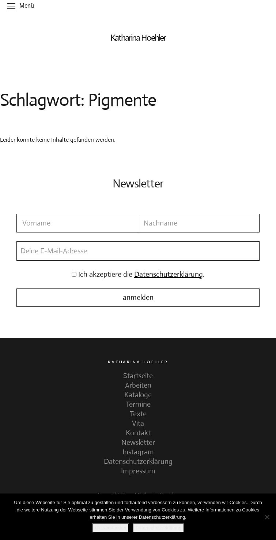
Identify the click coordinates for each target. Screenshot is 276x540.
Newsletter (138, 442)
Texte (138, 413)
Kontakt (138, 432)
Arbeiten (138, 385)
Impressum (138, 471)
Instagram (138, 452)
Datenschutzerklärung (138, 461)
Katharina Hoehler (138, 37)
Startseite (138, 375)
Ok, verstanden (110, 527)
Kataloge (138, 394)
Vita (138, 423)
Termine (138, 404)
